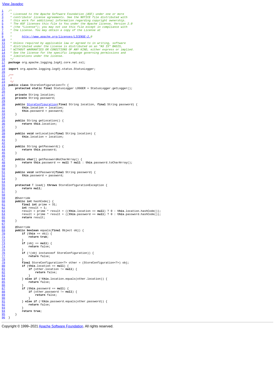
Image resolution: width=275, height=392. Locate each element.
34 (3, 139)
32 (3, 131)
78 (3, 309)
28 (3, 116)
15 (3, 65)
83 (3, 329)
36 (3, 147)
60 (3, 240)
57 (3, 228)
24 (3, 100)
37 (3, 151)
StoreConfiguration (42, 124)
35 (3, 143)
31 (3, 127)
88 (3, 348)
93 (3, 368)
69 (3, 275)
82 (3, 325)
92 (3, 364)
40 (3, 162)
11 (3, 50)
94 (3, 371)
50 (3, 201)
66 (3, 263)
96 (3, 379)
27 (3, 112)
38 (3, 154)
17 (3, 73)
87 (3, 344)
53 (3, 213)
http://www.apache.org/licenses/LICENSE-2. (56, 42)
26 (3, 108)
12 (3, 54)
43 (3, 174)
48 (3, 193)
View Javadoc (12, 4)
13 (3, 58)
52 (3, 209)
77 (3, 306)
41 (3, 166)
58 (3, 232)
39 (3, 158)
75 (3, 298)
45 (3, 182)
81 (3, 321)
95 (3, 375)
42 (3, 170)
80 (3, 317)
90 (3, 356)
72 (3, 286)
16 (3, 69)
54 (3, 216)
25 (3, 104)
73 (3, 290)
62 (3, 247)
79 (3, 313)
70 (3, 278)
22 (3, 93)
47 (3, 189)
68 (3, 271)
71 (3, 282)
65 (3, 259)
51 (3, 205)
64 (3, 255)
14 (3, 62)
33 (3, 135)
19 (3, 81)
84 (3, 333)
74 (3, 294)
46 (3, 185)
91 (3, 360)
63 (3, 251)
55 (3, 220)
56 (3, 224)
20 (3, 85)
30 (3, 124)
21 (3, 89)
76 (3, 302)
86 (3, 340)
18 (3, 77)
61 (3, 244)
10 (3, 46)
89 (3, 352)
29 (3, 120)
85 (3, 337)
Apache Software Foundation (61, 388)
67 (3, 267)
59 (3, 236)
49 (3, 197)
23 (3, 96)
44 (3, 178)
